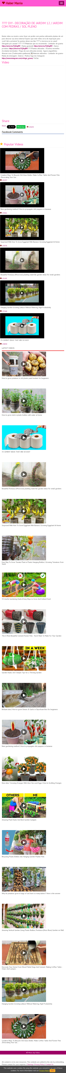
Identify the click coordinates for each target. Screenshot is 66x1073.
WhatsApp (21, 127)
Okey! (52, 1071)
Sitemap (30, 1064)
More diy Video (33, 1053)
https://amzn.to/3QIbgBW (11, 46)
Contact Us (49, 1064)
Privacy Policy (39, 1064)
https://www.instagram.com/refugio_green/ (17, 58)
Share (4, 126)
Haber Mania (12, 3)
